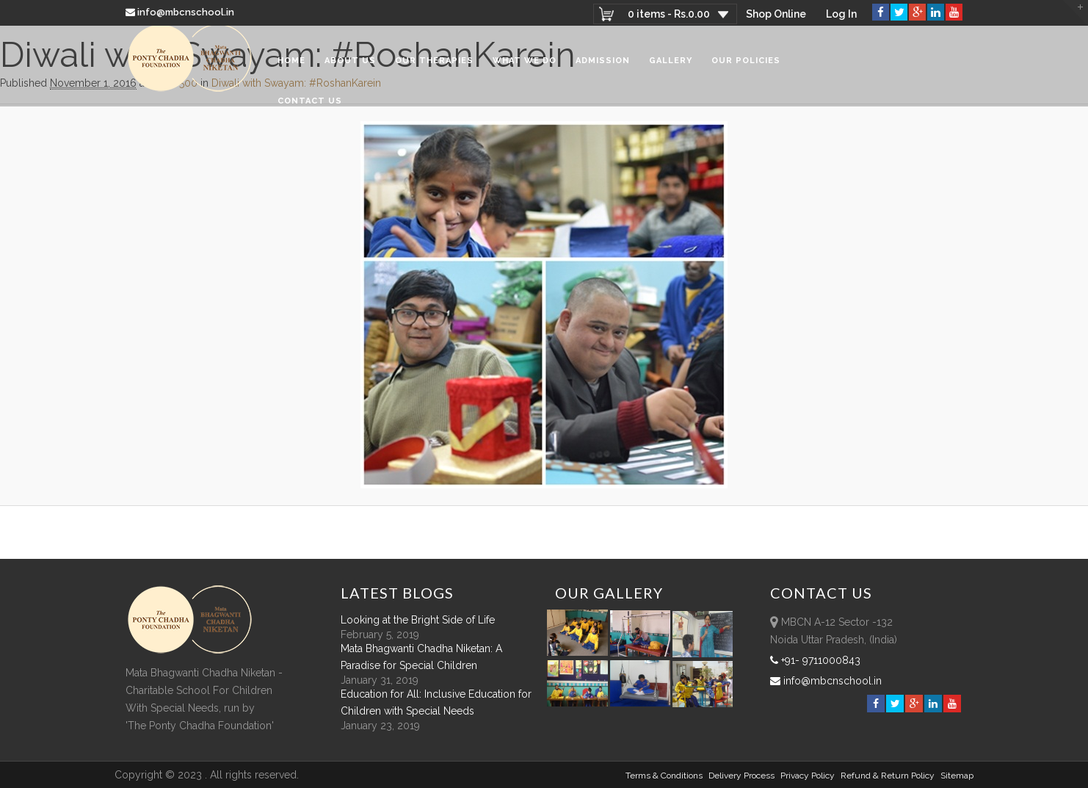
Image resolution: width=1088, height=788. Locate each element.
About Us (350, 66)
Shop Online (775, 14)
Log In (841, 14)
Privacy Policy (807, 775)
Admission (603, 66)
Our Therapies (434, 66)
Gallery (670, 66)
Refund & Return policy (888, 775)
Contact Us (310, 106)
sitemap (956, 775)
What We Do (524, 66)
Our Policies (745, 66)
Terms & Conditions (664, 775)
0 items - (667, 14)
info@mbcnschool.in (181, 12)
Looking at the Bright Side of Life (418, 620)
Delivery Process (741, 775)
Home (291, 66)
